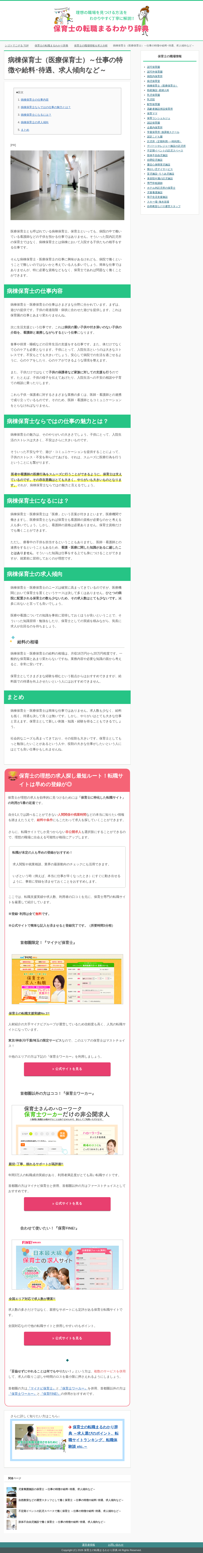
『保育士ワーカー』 (73, 1388)
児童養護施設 (155, 192)
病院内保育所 (155, 76)
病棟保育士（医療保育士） (162, 85)
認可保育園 (153, 66)
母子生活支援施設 (157, 196)
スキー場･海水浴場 (158, 201)
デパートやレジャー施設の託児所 (166, 145)
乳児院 (151, 99)
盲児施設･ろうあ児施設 (160, 173)
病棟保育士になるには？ (36, 114)
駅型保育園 (153, 104)
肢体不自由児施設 (157, 155)
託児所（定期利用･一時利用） (164, 141)
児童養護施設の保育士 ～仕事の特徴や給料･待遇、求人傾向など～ (56, 1489)
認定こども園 (155, 136)
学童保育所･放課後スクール (163, 132)
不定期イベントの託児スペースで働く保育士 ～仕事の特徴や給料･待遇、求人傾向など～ (69, 1511)
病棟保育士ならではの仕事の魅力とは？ (46, 107)
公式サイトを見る (67, 1069)
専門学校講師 (155, 183)
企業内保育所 (155, 127)
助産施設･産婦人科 (158, 90)
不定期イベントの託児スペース (165, 150)
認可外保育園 (155, 71)
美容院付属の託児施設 (160, 178)
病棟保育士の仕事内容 (35, 99)
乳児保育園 (153, 94)
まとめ (25, 129)
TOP (17, 45)
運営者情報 (88, 1544)
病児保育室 (153, 81)
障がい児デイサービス (160, 169)
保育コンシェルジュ (158, 118)
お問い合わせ (116, 1544)
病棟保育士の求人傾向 (35, 122)
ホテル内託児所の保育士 (161, 187)
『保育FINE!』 (50, 1393)
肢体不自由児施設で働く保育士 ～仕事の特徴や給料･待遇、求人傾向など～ (62, 1521)
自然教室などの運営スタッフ (164, 206)
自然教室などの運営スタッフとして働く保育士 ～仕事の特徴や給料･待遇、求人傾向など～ (71, 1500)
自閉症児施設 (155, 159)
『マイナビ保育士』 (41, 1388)
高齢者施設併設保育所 (160, 108)
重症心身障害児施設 (158, 164)
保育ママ (152, 113)
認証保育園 (153, 122)
